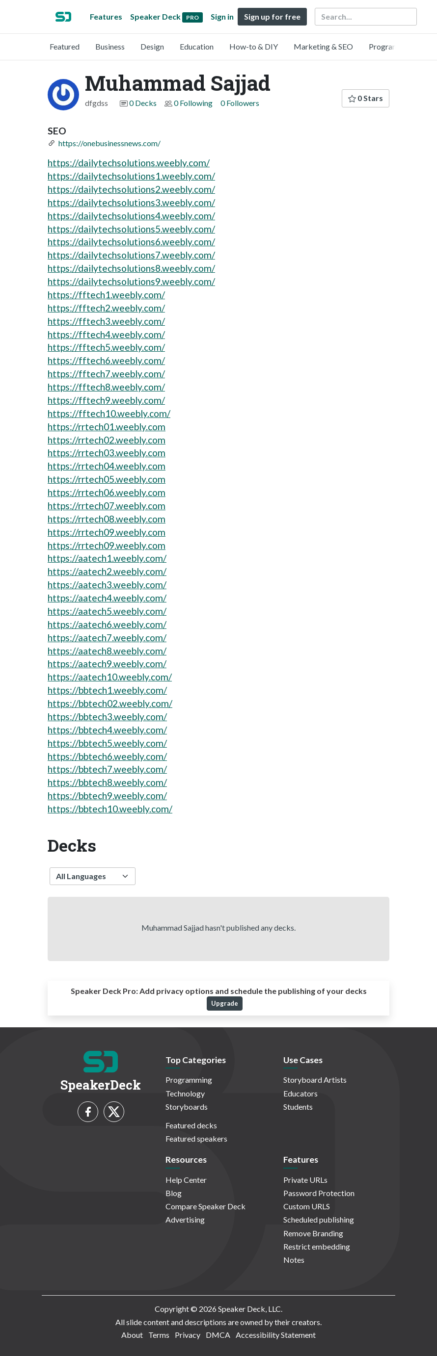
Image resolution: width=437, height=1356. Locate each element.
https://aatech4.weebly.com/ (107, 597)
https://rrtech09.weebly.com (106, 532)
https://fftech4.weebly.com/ (106, 334)
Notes (293, 1259)
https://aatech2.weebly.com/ (107, 571)
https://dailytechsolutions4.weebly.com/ (131, 215)
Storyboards (186, 1106)
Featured (65, 46)
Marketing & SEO (323, 46)
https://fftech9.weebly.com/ (106, 400)
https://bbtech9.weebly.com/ (107, 795)
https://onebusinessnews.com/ (109, 143)
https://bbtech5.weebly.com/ (107, 743)
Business (110, 46)
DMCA (218, 1334)
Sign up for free (272, 16)
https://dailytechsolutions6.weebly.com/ (131, 241)
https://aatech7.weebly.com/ (107, 637)
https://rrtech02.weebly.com (106, 439)
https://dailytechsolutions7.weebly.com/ (131, 255)
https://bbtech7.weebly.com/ (107, 769)
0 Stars (365, 98)
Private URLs (305, 1179)
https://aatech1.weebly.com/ (107, 558)
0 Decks (143, 102)
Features (106, 16)
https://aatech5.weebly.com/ (107, 611)
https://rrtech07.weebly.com (106, 505)
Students (298, 1106)
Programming (392, 46)
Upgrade (224, 1003)
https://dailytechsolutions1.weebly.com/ (131, 176)
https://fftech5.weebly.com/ (106, 347)
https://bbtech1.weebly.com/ (107, 690)
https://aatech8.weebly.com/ (107, 650)
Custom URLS (306, 1206)
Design (152, 46)
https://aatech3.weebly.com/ (107, 584)
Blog (173, 1193)
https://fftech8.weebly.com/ (106, 386)
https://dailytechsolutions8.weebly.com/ (131, 268)
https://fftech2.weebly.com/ (106, 307)
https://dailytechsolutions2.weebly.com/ (131, 189)
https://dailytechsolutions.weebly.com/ (129, 162)
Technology (185, 1093)
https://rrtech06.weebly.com (106, 492)
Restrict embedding (316, 1246)
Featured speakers (196, 1138)
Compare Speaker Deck (205, 1206)
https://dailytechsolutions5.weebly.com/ (131, 229)
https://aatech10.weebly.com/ (110, 676)
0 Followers (239, 102)
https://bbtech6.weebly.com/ (107, 756)
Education (197, 46)
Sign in (222, 16)
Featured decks (191, 1125)
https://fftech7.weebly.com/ (106, 373)
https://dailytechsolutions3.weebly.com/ (131, 202)
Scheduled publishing (318, 1219)
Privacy (187, 1334)
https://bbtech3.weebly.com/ (107, 716)
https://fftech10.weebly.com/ (109, 413)
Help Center (186, 1179)
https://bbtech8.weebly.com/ (107, 782)
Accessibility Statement (276, 1334)
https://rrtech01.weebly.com (106, 426)
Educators (300, 1093)
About (132, 1334)
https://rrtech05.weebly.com (106, 479)
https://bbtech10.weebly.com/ (110, 808)
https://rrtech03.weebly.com (106, 452)
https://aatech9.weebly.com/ (107, 663)
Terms (158, 1334)
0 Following (193, 102)
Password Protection (319, 1193)
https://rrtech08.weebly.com (106, 518)
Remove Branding (313, 1233)
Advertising (185, 1219)
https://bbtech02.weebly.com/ (110, 703)
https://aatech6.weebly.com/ (107, 624)
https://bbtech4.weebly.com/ (107, 729)
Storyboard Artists (315, 1079)
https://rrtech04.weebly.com (106, 465)
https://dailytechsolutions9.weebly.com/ (131, 281)
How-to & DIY (253, 46)
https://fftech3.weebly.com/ (106, 321)
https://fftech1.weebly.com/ (106, 294)
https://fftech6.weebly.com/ (106, 360)
